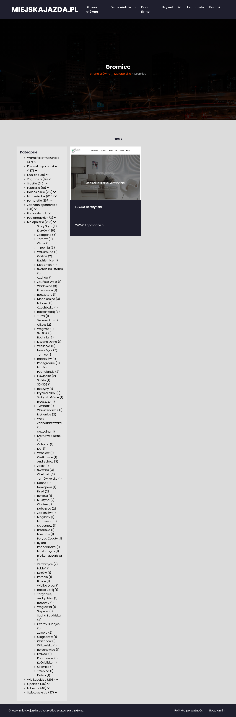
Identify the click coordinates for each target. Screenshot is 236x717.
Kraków (44, 654)
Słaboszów (46, 526)
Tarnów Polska (49, 479)
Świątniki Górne (50, 397)
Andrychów (47, 461)
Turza (43, 316)
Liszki (43, 491)
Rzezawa (45, 603)
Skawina (45, 470)
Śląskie (37, 183)
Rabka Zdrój (47, 590)
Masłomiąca (48, 551)
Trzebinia (46, 248)
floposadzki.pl (94, 225)
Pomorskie (40, 201)
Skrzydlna (46, 432)
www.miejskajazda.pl (26, 710)
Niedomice (47, 265)
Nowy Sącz (47, 350)
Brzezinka (46, 530)
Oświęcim (46, 376)
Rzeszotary (46, 295)
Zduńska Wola (49, 282)
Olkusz (44, 325)
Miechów (45, 534)
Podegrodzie (48, 363)
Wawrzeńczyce (50, 410)
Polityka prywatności (189, 710)
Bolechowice (48, 650)
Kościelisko (47, 663)
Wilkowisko (47, 645)
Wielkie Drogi (48, 586)
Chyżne (44, 504)
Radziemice (47, 260)
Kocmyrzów (47, 658)
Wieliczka (46, 346)
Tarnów (45, 239)
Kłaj (41, 449)
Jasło (43, 466)
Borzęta (44, 496)
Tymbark (45, 406)
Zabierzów (46, 513)
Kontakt (215, 7)
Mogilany (46, 517)
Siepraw (45, 611)
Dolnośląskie (41, 192)
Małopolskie (122, 74)
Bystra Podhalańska (48, 545)
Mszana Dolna (49, 342)
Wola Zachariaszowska (49, 423)
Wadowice (47, 286)
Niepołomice (48, 299)
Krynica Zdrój (49, 393)
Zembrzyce (47, 564)
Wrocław (45, 453)
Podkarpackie (41, 218)
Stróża (43, 380)
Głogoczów (47, 637)
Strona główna (92, 9)
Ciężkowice (47, 457)
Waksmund (47, 252)
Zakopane (47, 235)
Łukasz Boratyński (88, 207)
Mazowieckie (42, 196)
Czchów (45, 278)
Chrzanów (46, 641)
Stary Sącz (47, 226)
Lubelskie (38, 188)
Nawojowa (46, 487)
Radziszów (46, 359)
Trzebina (45, 671)
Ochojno (45, 444)
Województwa (122, 7)
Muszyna (46, 500)
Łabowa (45, 303)
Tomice (45, 355)
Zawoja (45, 633)
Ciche (43, 243)
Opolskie (38, 684)
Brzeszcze (46, 402)
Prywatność (171, 7)
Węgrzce (45, 329)
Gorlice (44, 256)
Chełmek (46, 474)
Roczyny (45, 389)
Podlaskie (39, 213)
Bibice (43, 581)
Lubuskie (38, 688)
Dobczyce (46, 509)
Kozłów (44, 573)
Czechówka (47, 307)
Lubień (44, 568)
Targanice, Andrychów (47, 596)
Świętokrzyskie (42, 692)
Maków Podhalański (48, 369)
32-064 (44, 333)
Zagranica (39, 179)
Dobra (43, 675)
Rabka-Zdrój (48, 312)
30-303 (44, 384)
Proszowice (47, 290)
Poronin (44, 577)
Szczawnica (47, 320)
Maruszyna (47, 521)
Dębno (44, 483)
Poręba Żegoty (49, 538)
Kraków (46, 230)
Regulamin (195, 7)
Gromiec (45, 667)
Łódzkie (37, 175)
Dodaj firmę (146, 9)
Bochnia (45, 337)
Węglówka (46, 607)
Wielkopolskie (42, 680)
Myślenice (46, 414)
